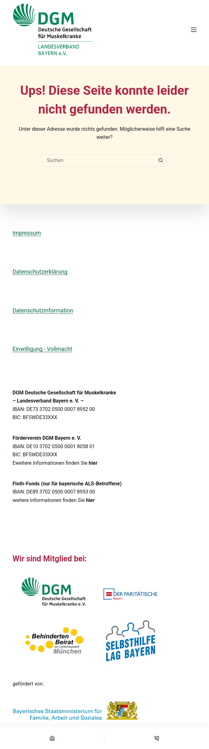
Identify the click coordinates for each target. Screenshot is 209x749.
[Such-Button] (160, 160)
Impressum (27, 233)
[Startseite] (52, 738)
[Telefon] (157, 738)
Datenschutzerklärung (40, 271)
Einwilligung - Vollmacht (42, 349)
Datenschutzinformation (43, 310)
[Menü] (193, 30)
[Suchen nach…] (98, 160)
